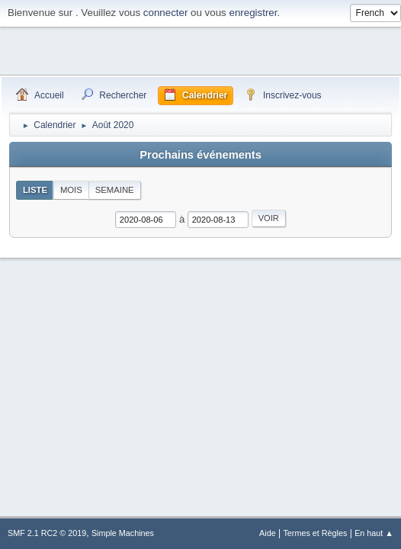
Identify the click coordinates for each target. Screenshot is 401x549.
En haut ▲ (373, 533)
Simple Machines (122, 533)
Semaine (114, 189)
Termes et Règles (315, 533)
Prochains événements (200, 155)
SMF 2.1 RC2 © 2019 (47, 533)
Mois (71, 189)
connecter (165, 12)
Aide (267, 533)
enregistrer (253, 12)
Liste (35, 189)
